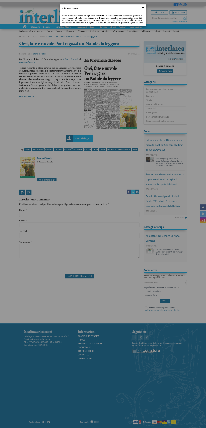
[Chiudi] (143, 7)
